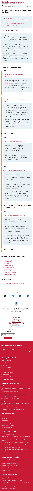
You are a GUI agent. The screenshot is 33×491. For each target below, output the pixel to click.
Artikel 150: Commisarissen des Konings (14, 215)
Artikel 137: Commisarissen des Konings (14, 141)
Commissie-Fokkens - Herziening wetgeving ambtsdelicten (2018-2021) (15, 483)
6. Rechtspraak (5, 374)
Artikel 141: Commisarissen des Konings (14, 170)
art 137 (8, 134)
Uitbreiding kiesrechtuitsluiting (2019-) (10, 407)
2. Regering (4, 365)
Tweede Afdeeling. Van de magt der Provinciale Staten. (16, 24)
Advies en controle (9, 267)
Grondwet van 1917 (9, 18)
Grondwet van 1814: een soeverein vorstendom (13, 453)
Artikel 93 (16, 125)
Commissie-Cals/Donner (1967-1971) (10, 468)
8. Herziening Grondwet (7, 379)
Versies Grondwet (8, 432)
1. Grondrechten (5, 362)
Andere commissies (9, 474)
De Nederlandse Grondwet (13, 2)
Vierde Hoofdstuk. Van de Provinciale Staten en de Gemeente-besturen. (17, 21)
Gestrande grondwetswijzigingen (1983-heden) (12, 409)
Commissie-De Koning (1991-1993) (9, 488)
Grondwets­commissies (10, 457)
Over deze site (4, 349)
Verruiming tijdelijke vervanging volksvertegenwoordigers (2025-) (15, 388)
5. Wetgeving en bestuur (7, 372)
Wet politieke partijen (6, 427)
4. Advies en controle (6, 369)
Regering (6, 263)
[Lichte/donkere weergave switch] (30, 6)
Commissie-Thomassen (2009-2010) (10, 463)
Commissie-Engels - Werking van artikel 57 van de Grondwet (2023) (16, 477)
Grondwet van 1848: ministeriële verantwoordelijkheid (14, 445)
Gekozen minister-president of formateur (11, 423)
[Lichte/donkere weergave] (30, 6)
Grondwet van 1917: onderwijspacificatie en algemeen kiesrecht (14, 439)
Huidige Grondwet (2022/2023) (8, 434)
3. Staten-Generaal (6, 367)
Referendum (4, 420)
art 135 (17, 134)
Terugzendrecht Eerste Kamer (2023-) (10, 391)
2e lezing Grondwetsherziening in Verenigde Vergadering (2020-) (15, 404)
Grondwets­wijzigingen (10, 383)
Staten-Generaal (8, 265)
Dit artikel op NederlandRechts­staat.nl (13, 283)
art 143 (25, 206)
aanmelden (8, 337)
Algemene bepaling (9, 260)
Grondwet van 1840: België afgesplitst (10, 447)
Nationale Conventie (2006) (8, 486)
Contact (13, 349)
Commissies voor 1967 (6, 470)
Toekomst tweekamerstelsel (8, 425)
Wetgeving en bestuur (10, 269)
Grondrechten (8, 262)
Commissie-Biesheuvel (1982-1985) (9, 465)
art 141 (8, 206)
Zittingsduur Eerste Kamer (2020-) (9, 401)
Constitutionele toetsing (7, 416)
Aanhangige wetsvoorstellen (8, 386)
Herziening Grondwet (10, 274)
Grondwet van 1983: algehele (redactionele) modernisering (15, 436)
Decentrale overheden (10, 272)
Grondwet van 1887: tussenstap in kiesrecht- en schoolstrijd (16, 442)
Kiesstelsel (4, 418)
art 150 (13, 208)
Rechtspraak (7, 271)
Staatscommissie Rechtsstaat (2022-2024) (11, 480)
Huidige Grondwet (8, 358)
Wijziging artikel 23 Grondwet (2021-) (10, 398)
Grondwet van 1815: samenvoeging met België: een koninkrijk (14, 450)
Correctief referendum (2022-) (8, 396)
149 (17, 30)
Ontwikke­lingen (7, 413)
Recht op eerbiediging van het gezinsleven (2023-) (13, 394)
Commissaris (8, 84)
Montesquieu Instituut (15, 3)
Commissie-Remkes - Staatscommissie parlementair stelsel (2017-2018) (15, 460)
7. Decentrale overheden (7, 376)
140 (4, 30)
